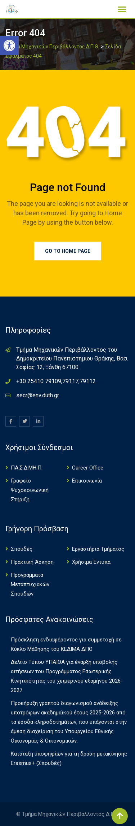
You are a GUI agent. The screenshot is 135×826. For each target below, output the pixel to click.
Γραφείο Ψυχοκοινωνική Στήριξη (30, 490)
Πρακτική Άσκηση (32, 562)
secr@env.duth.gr (37, 395)
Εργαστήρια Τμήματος (98, 549)
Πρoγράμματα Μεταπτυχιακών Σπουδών (30, 584)
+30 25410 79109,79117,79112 (56, 381)
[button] (9, 45)
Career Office (87, 467)
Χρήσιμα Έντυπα (91, 562)
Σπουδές (21, 549)
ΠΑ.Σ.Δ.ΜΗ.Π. (26, 467)
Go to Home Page (67, 251)
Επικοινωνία (87, 480)
